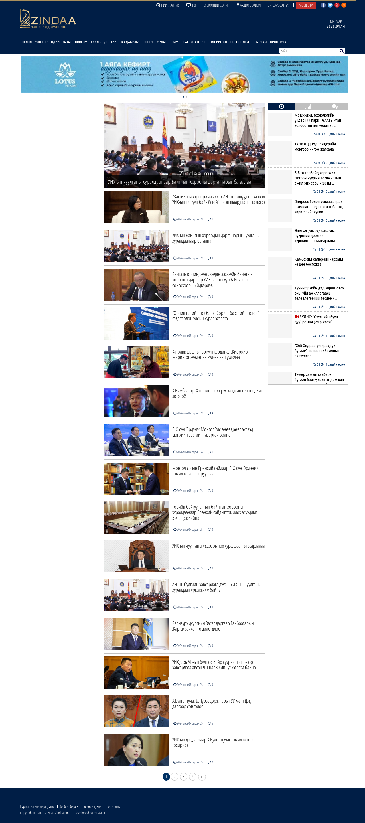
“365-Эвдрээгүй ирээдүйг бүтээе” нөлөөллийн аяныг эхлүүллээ (306, 351)
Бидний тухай (92, 806)
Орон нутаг (279, 42)
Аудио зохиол (249, 5)
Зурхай (261, 42)
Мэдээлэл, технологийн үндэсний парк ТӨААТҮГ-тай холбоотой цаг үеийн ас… (306, 120)
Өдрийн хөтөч (221, 42)
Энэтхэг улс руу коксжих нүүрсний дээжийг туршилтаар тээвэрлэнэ (306, 236)
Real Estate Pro (194, 42)
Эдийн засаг (61, 42)
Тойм (174, 42)
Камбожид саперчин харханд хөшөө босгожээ (306, 262)
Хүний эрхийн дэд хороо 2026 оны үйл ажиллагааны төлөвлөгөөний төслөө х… (306, 293)
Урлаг (162, 42)
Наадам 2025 (130, 42)
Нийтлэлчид (167, 5)
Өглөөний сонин (217, 5)
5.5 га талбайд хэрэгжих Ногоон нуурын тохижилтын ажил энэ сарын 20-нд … (306, 178)
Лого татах (113, 806)
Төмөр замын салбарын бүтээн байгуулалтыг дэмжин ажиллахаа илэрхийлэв (306, 380)
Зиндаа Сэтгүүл (279, 5)
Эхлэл (27, 42)
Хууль (96, 42)
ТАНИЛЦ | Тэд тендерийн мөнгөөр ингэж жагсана (306, 146)
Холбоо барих (69, 806)
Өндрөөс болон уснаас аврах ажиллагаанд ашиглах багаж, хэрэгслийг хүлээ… (306, 207)
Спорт (148, 42)
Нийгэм (81, 42)
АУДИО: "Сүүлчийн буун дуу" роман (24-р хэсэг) (306, 319)
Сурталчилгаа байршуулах (37, 806)
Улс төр (41, 42)
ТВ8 (191, 5)
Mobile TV (306, 5)
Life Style (244, 42)
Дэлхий (110, 42)
